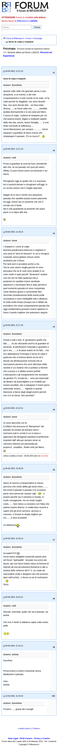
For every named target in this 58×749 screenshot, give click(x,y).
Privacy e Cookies (42, 738)
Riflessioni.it (22, 21)
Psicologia (38, 38)
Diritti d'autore (26, 738)
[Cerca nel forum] (17, 27)
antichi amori (24, 728)
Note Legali (13, 738)
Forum (29, 38)
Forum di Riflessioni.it (15, 38)
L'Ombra (35, 728)
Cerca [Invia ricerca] (37, 27)
